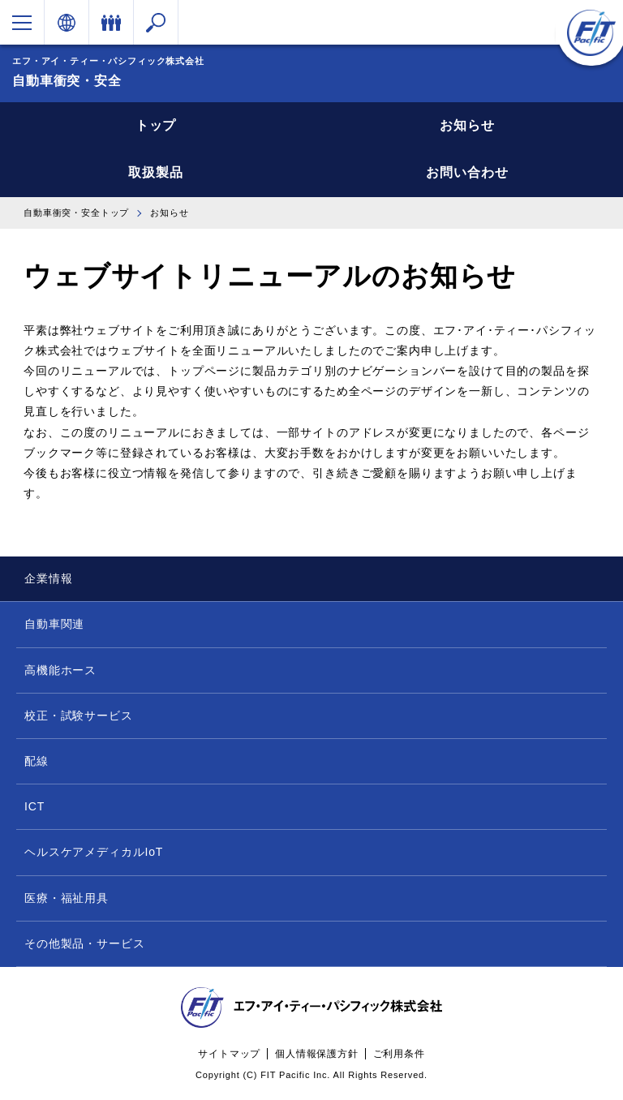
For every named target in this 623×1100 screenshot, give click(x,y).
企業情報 (48, 578)
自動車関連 (54, 623)
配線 (36, 760)
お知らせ (467, 125)
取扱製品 (155, 172)
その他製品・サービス (84, 943)
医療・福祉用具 (66, 898)
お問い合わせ (467, 172)
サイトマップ (229, 1053)
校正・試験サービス (78, 715)
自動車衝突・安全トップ (76, 212)
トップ (156, 125)
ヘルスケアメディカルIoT (93, 851)
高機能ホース (60, 670)
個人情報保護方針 (317, 1053)
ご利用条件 (399, 1053)
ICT (34, 806)
